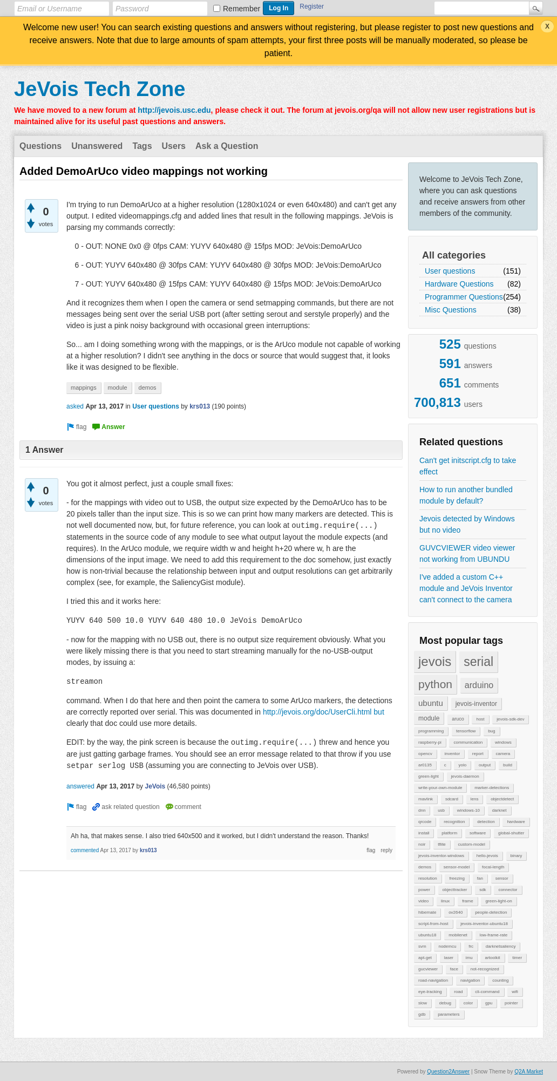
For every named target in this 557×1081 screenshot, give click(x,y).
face (454, 969)
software (478, 833)
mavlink (425, 799)
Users (174, 146)
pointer (511, 1003)
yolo (462, 765)
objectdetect (502, 799)
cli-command (487, 991)
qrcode (424, 821)
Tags (142, 146)
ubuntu (430, 703)
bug (491, 731)
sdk (482, 889)
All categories (454, 255)
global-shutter (511, 833)
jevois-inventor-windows (441, 855)
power (424, 889)
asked (75, 406)
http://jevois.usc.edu (174, 110)
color (468, 1003)
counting (500, 980)
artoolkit (492, 957)
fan (480, 878)
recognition (454, 821)
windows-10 (468, 810)
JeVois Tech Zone (99, 89)
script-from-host (433, 923)
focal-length (493, 867)
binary (516, 855)
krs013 (199, 406)
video (423, 901)
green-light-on (498, 901)
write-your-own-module (440, 787)
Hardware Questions (459, 284)
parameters (448, 1014)
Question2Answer (448, 1072)
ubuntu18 (427, 935)
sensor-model (457, 867)
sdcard (451, 799)
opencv (425, 753)
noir (421, 844)
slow (422, 1003)
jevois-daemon (465, 776)
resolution (427, 878)
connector (507, 889)
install (423, 833)
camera (503, 753)
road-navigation (433, 980)
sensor (501, 878)
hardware (516, 821)
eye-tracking (430, 991)
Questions (40, 146)
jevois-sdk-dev (510, 719)
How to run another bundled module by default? (466, 495)
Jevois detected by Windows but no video (467, 524)
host (480, 719)
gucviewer (428, 969)
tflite (442, 844)
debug (445, 1003)
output (485, 765)
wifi (515, 991)
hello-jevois (487, 855)
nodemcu (447, 946)
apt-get (425, 957)
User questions (450, 271)
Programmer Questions (464, 297)
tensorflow (466, 731)
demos (424, 867)
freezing (456, 878)
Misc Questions (451, 309)
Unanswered (97, 146)
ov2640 (456, 912)
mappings (84, 387)
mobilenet (458, 935)
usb (441, 810)
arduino (479, 685)
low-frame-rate (494, 935)
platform (449, 833)
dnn (421, 810)
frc (470, 946)
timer (517, 957)
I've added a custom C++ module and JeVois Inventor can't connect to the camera (466, 588)
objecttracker (455, 889)
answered (80, 786)
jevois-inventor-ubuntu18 (484, 923)
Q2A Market (528, 1072)
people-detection (491, 912)
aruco (458, 719)
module (428, 718)
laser (448, 957)
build (507, 765)
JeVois (155, 786)
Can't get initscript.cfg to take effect (467, 466)
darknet (499, 810)
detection (485, 821)
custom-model (471, 844)
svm (422, 946)
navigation (470, 980)
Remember (241, 8)
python (435, 684)
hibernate (427, 912)
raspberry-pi (429, 742)
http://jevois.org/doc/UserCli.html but (323, 712)
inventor (452, 753)
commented (85, 850)
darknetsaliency (501, 946)
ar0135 (425, 765)
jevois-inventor (476, 704)
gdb (421, 1014)
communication (468, 742)
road (458, 991)
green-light (428, 776)
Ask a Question (226, 146)
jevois (434, 661)
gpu (488, 1003)
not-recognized (485, 969)
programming (431, 731)
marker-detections (491, 787)
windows (503, 742)
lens (475, 799)
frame (467, 901)
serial (478, 662)
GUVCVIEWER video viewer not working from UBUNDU (467, 553)
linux (445, 901)
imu (469, 957)
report (478, 753)
